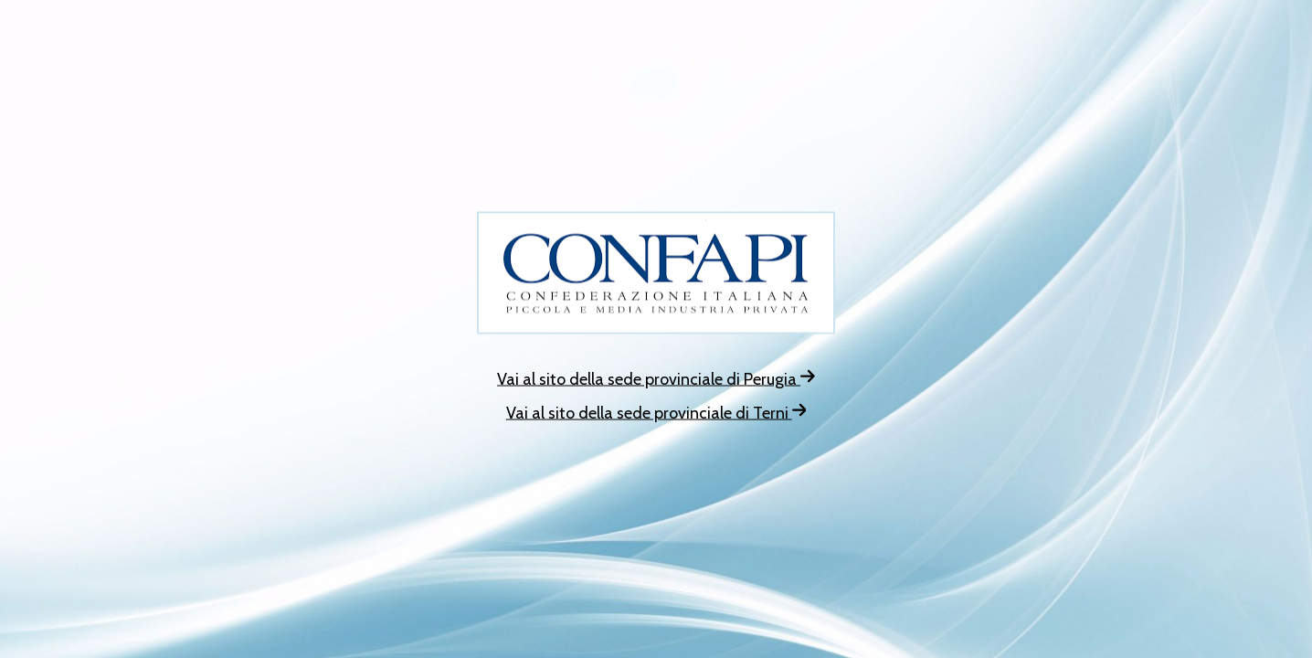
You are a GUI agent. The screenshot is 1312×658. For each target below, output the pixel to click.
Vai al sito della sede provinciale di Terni (656, 413)
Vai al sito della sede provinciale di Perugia (656, 379)
